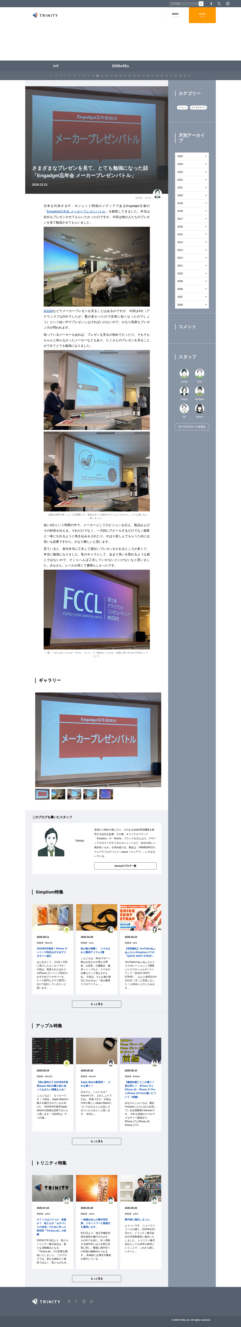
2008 (180, 289)
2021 (180, 187)
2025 (180, 156)
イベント (182, 107)
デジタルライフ (198, 107)
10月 (56, 65)
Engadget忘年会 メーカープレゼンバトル (76, 211)
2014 (180, 242)
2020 (180, 195)
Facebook (211, 3)
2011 (180, 265)
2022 (180, 180)
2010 (180, 273)
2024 (180, 164)
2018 (180, 211)
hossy (148, 198)
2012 (180, 257)
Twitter (219, 3)
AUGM (48, 311)
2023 (180, 172)
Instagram (227, 3)
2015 (180, 234)
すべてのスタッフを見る (191, 426)
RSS (236, 3)
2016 (180, 226)
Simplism (102, 838)
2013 (180, 250)
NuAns (117, 838)
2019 (180, 203)
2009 (180, 281)
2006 (180, 304)
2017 (180, 219)
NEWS (175, 15)
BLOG (202, 15)
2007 (180, 297)
